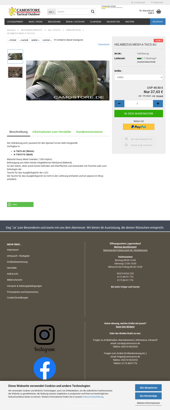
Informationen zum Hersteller (52, 132)
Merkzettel (157, 2)
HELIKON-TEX (113, 21)
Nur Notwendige (148, 396)
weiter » (35, 40)
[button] (119, 103)
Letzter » (46, 40)
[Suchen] (93, 12)
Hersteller (12, 268)
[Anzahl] (138, 103)
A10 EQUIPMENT (15, 21)
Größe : (118, 70)
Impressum (13, 249)
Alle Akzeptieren (148, 387)
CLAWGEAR (95, 21)
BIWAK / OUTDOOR (75, 21)
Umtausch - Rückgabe (18, 256)
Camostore (103, 44)
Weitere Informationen (148, 403)
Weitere (129, 21)
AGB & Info (12, 274)
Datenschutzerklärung (93, 397)
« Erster (12, 40)
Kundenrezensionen (89, 132)
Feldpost (158, 21)
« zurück (24, 40)
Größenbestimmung (17, 262)
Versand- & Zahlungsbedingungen (24, 286)
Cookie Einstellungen (17, 297)
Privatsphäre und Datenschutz (22, 292)
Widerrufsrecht (14, 279)
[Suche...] (51, 12)
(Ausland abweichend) (146, 62)
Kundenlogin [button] (138, 2)
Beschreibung (18, 132)
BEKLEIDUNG (54, 21)
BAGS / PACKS (35, 21)
